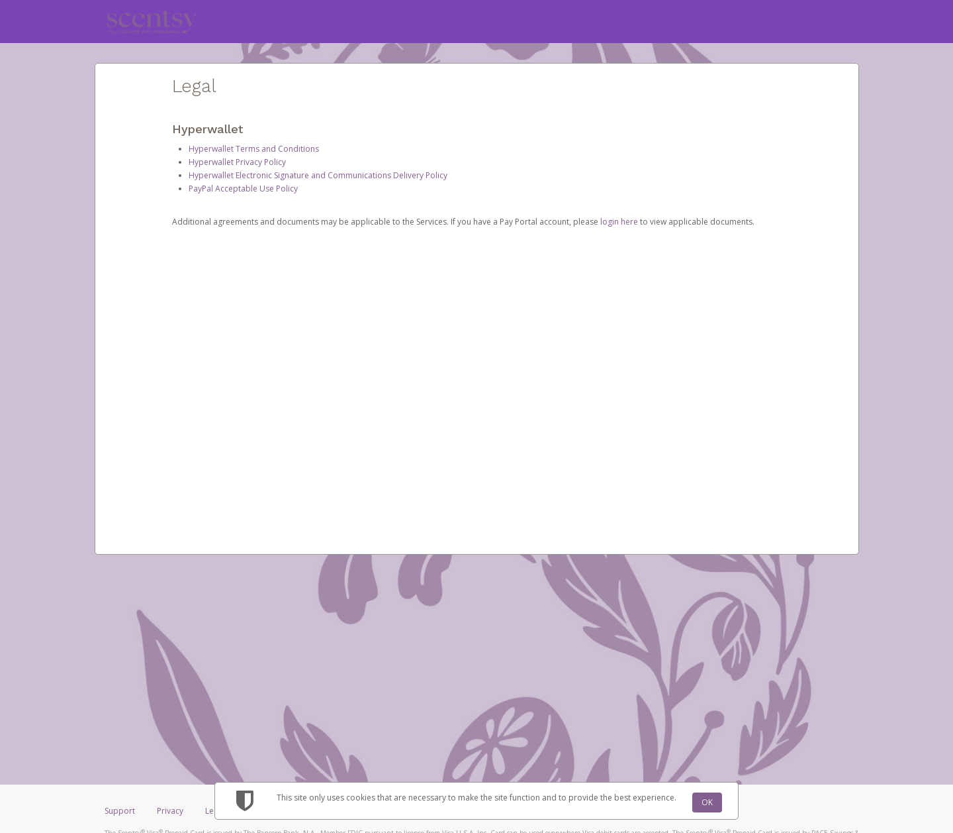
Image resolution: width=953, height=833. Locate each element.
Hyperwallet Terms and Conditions (254, 148)
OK (707, 802)
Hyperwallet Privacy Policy (237, 162)
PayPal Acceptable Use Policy (243, 188)
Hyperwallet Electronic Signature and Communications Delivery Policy (318, 175)
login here (619, 221)
